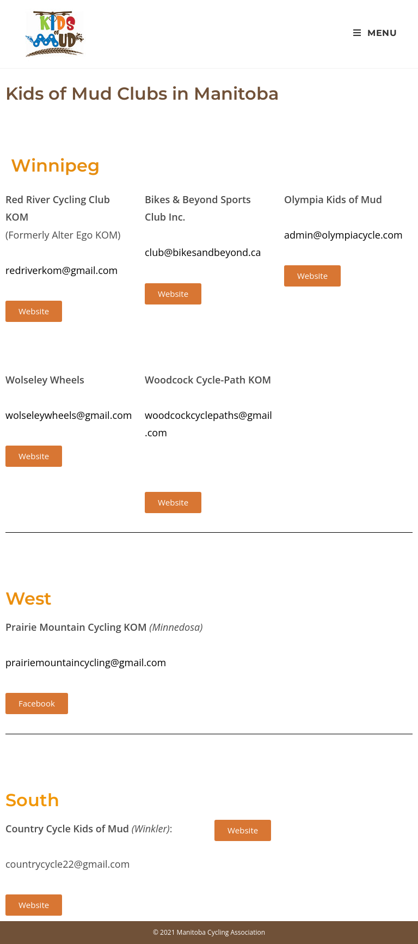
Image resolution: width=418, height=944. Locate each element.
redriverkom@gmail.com (61, 270)
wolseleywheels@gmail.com (68, 415)
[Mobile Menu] (375, 33)
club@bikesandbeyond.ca (203, 252)
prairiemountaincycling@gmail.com (85, 662)
